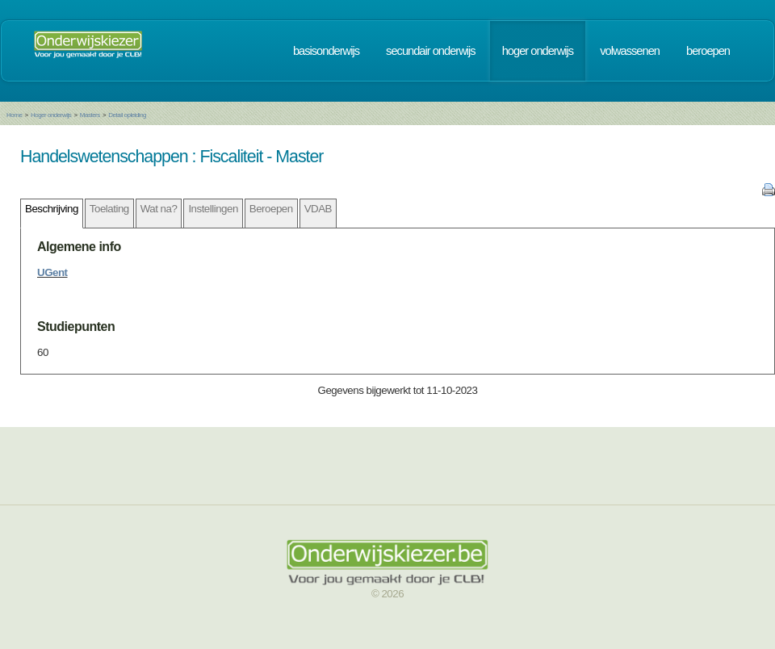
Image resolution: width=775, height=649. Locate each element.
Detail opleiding (127, 115)
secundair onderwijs (430, 50)
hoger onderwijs (537, 50)
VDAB (318, 209)
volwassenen (630, 50)
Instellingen (212, 209)
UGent (52, 272)
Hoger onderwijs (51, 115)
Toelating (109, 209)
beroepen (708, 50)
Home (14, 115)
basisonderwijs (326, 50)
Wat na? (159, 209)
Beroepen (271, 209)
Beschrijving (51, 209)
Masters (90, 115)
